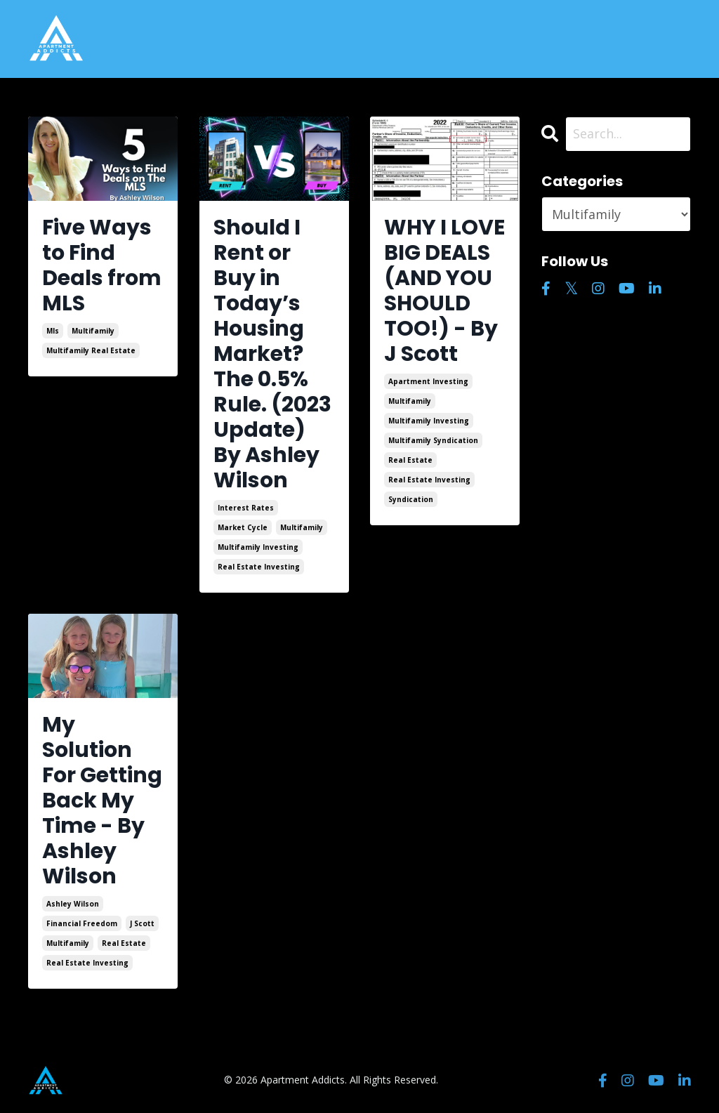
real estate (410, 460)
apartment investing (428, 381)
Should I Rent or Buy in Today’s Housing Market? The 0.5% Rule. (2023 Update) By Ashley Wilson (272, 354)
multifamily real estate (91, 350)
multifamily (93, 331)
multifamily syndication (433, 440)
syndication (410, 499)
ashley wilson (72, 904)
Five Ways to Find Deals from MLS (101, 265)
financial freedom (81, 923)
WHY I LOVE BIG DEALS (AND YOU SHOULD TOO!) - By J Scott (444, 291)
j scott (142, 923)
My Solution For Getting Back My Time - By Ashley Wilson (102, 800)
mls (52, 331)
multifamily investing (258, 547)
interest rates (246, 508)
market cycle (243, 527)
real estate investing (259, 567)
